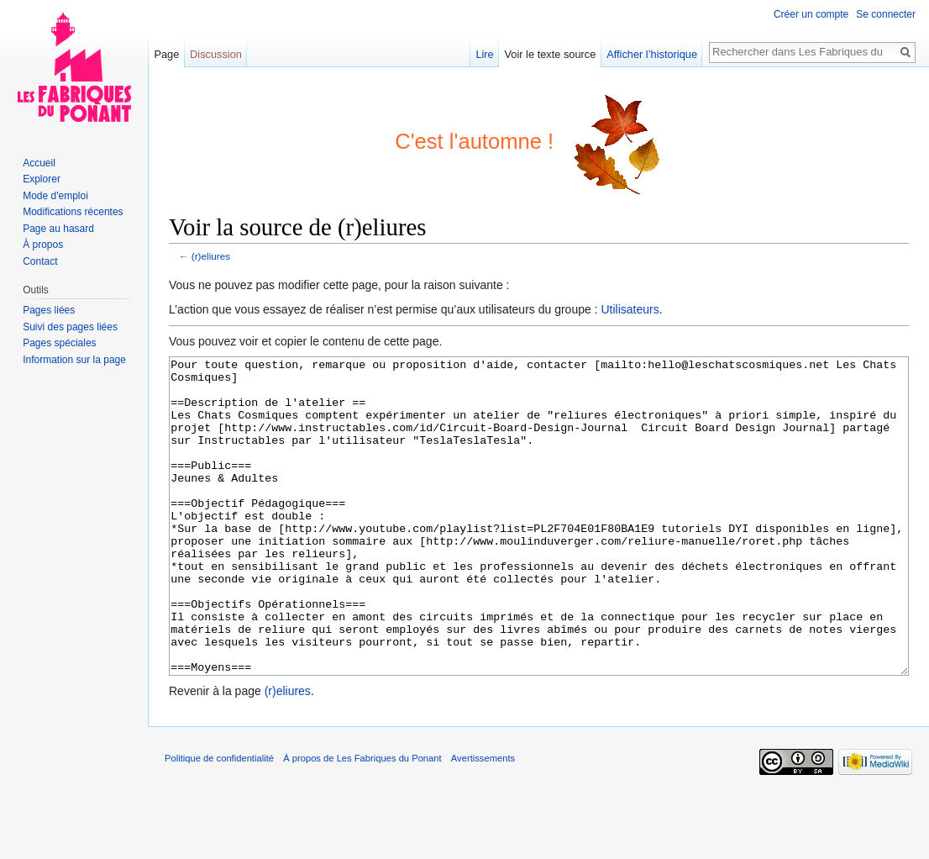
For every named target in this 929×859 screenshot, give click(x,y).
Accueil (39, 163)
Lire (484, 54)
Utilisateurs (630, 309)
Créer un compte (811, 14)
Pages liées (49, 310)
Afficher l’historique (651, 54)
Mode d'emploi (55, 196)
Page (166, 54)
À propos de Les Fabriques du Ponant (362, 821)
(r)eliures (211, 255)
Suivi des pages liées (70, 327)
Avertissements (483, 821)
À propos (43, 244)
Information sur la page (74, 360)
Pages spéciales (59, 343)
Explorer (41, 179)
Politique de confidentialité (219, 821)
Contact (40, 261)
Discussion (216, 54)
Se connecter (886, 14)
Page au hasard (58, 229)
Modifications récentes (73, 212)
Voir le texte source (550, 54)
